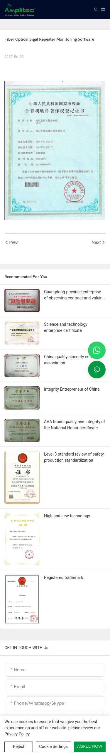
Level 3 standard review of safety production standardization (74, 457)
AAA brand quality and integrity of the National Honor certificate (74, 424)
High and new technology (67, 515)
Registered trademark (63, 577)
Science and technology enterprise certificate (65, 327)
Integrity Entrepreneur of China (71, 389)
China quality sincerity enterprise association (73, 359)
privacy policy (17, 734)
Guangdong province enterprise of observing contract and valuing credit (74, 295)
